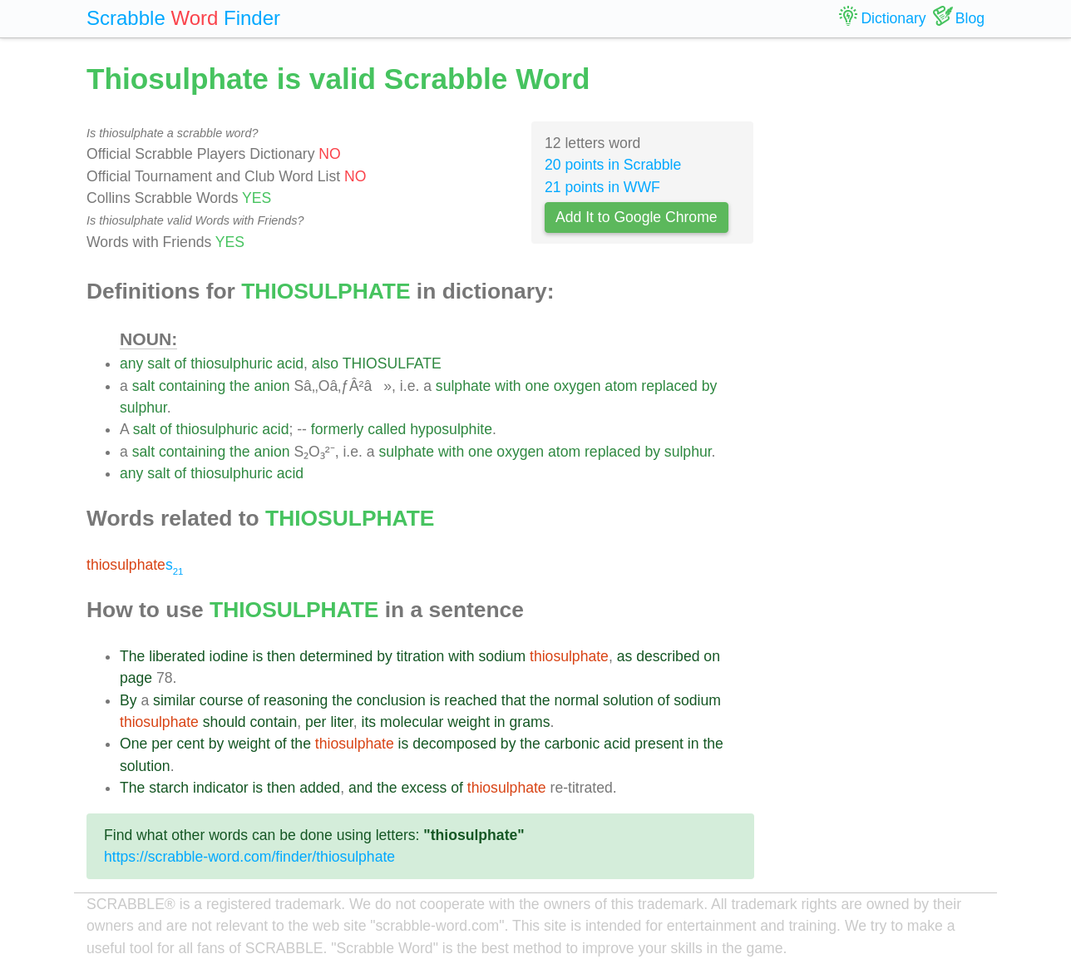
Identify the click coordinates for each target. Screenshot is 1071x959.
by (710, 386)
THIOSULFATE (392, 363)
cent (190, 743)
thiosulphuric (231, 363)
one (537, 386)
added (319, 787)
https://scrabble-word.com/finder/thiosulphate (249, 856)
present (659, 743)
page (136, 678)
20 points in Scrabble (613, 164)
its (369, 722)
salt (158, 363)
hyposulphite (451, 429)
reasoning (296, 700)
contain (274, 722)
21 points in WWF (602, 187)
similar (174, 700)
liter (341, 722)
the (239, 386)
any (131, 363)
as (625, 656)
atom (621, 386)
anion (271, 386)
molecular (411, 722)
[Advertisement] (882, 307)
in (500, 722)
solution (628, 700)
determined (336, 656)
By (128, 700)
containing (192, 386)
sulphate (463, 386)
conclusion (391, 700)
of (181, 363)
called (387, 429)
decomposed (454, 743)
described (667, 656)
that (513, 700)
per (315, 722)
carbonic (572, 743)
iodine (229, 656)
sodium (502, 656)
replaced (669, 386)
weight (468, 722)
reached (470, 700)
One (133, 743)
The (132, 656)
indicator (221, 787)
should (224, 722)
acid (290, 363)
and (360, 787)
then (281, 656)
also (325, 363)
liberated (177, 656)
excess (424, 787)
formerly (337, 429)
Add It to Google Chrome (636, 217)
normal (576, 700)
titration (421, 656)
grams (530, 722)
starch (169, 787)
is (257, 656)
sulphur (143, 407)
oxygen (577, 386)
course (222, 700)
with (508, 386)
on (711, 656)
